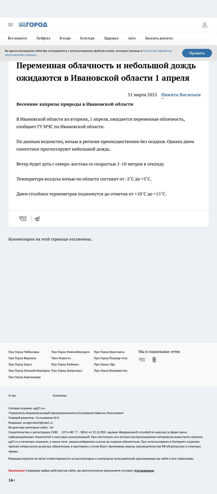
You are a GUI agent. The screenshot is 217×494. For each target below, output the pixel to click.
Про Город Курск (20, 364)
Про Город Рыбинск (65, 364)
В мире (65, 38)
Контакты (60, 395)
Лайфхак (43, 38)
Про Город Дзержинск (66, 370)
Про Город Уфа (104, 364)
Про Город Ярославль (109, 352)
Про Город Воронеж (22, 358)
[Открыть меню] (10, 25)
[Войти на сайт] (205, 25)
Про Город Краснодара (24, 377)
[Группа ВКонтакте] (142, 360)
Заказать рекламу (159, 38)
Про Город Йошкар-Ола (110, 358)
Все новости (17, 38)
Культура (87, 38)
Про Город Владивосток (110, 370)
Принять (197, 53)
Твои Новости (61, 358)
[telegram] (39, 218)
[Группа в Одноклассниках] (154, 360)
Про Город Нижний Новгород (29, 370)
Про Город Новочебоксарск (70, 352)
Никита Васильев (181, 94)
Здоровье (111, 38)
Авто (132, 38)
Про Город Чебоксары (23, 352)
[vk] (23, 218)
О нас (12, 395)
